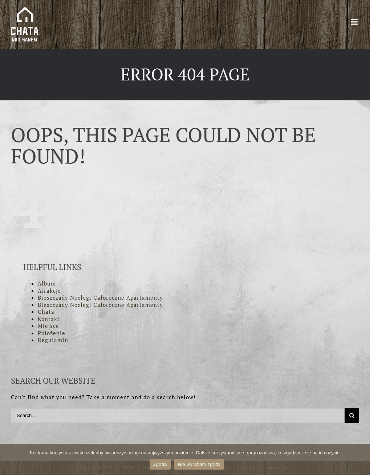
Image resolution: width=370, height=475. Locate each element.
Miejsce (48, 325)
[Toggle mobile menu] (355, 22)
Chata (46, 311)
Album (47, 283)
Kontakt (49, 318)
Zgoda (160, 464)
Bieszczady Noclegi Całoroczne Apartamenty (100, 297)
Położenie (51, 333)
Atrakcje (49, 290)
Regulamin (53, 339)
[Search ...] (178, 415)
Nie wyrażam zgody (199, 464)
